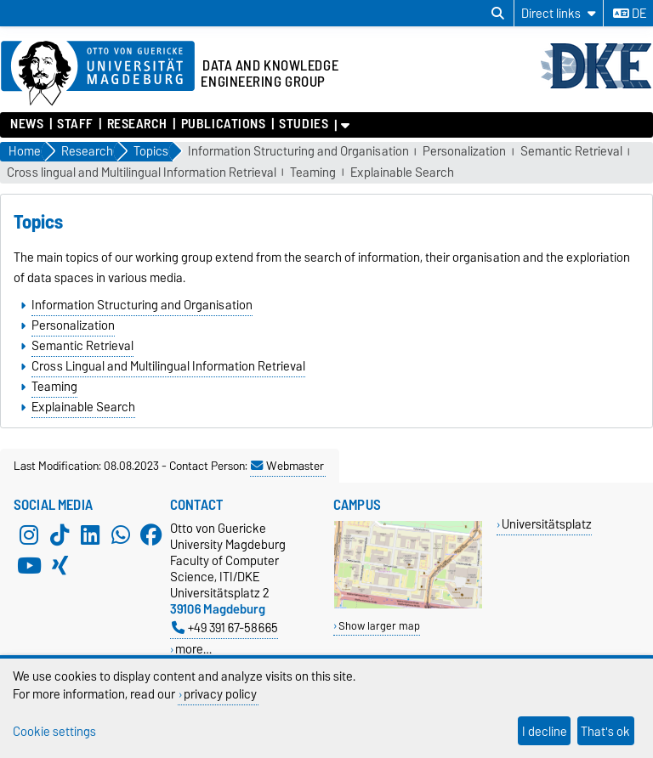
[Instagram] (29, 535)
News (26, 124)
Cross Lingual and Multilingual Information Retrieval (168, 366)
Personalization (464, 151)
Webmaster (287, 465)
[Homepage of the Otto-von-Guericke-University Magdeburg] (98, 74)
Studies (303, 124)
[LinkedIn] (90, 535)
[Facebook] (151, 535)
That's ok (605, 731)
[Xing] (59, 566)
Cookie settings (54, 731)
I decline (544, 731)
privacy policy (220, 693)
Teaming (313, 173)
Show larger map (379, 626)
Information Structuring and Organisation (298, 151)
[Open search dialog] (498, 13)
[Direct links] (558, 13)
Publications (223, 124)
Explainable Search (402, 173)
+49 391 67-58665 (225, 627)
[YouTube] (29, 566)
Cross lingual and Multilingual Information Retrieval (141, 173)
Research (137, 124)
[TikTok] (59, 535)
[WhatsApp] (120, 535)
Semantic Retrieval (571, 151)
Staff (75, 124)
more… (193, 648)
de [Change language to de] (629, 13)
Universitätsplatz (547, 524)
